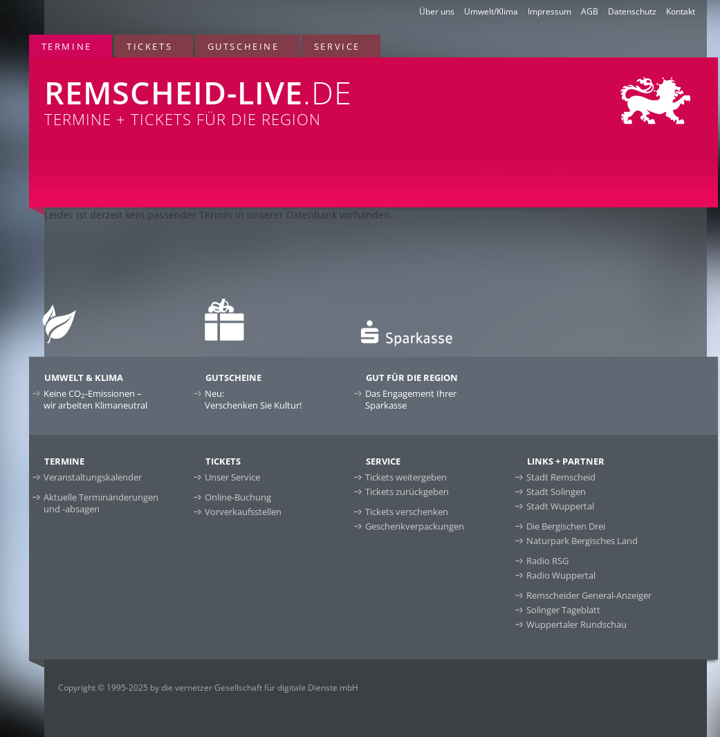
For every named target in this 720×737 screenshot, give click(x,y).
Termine (66, 46)
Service (337, 46)
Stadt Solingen (556, 491)
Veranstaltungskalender (93, 477)
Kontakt (680, 11)
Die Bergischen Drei (565, 526)
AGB (589, 11)
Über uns (436, 11)
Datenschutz (632, 11)
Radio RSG (547, 560)
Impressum (549, 11)
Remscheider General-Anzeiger (589, 595)
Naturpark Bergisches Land (582, 540)
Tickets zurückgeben (407, 491)
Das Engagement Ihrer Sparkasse (410, 399)
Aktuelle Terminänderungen (101, 503)
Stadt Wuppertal (560, 506)
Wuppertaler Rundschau (576, 624)
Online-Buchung (238, 497)
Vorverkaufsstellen (243, 511)
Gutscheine (243, 46)
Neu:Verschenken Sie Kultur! (253, 399)
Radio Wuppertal (561, 575)
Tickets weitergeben (406, 477)
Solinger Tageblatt (563, 610)
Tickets (149, 46)
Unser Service (232, 477)
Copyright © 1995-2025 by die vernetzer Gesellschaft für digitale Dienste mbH (208, 687)
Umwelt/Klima (491, 11)
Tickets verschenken (406, 511)
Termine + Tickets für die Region (233, 93)
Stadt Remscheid (561, 477)
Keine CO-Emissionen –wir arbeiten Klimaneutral (95, 399)
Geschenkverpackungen (414, 526)
